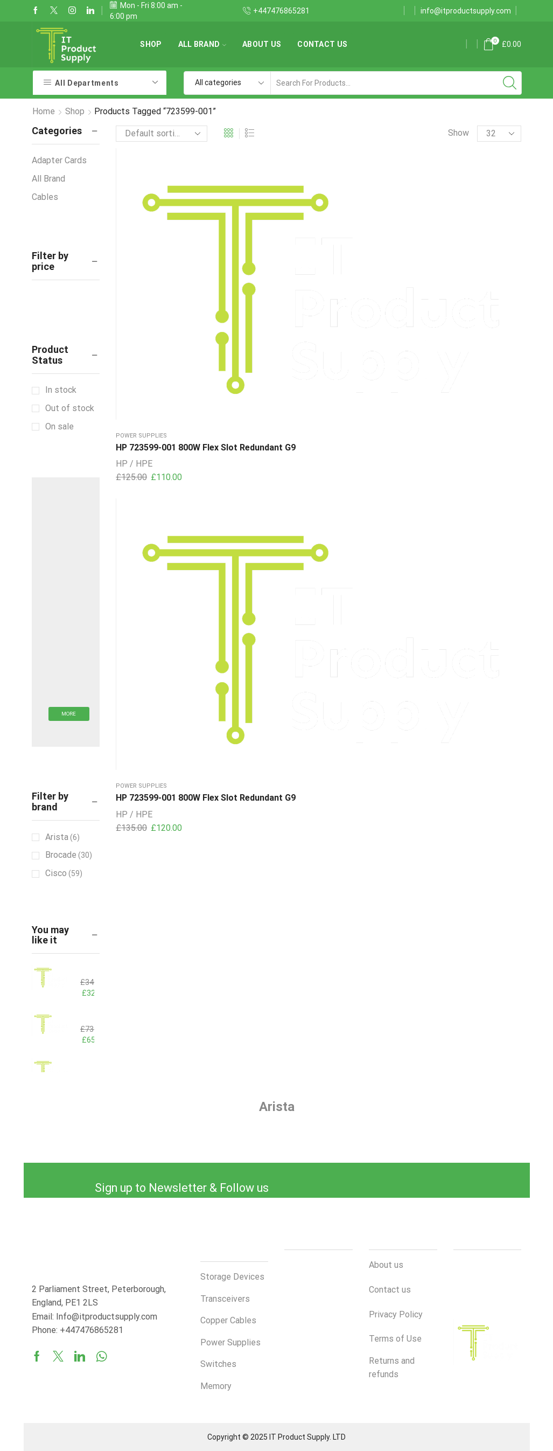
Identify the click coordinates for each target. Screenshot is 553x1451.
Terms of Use (395, 1339)
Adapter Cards (59, 160)
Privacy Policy (396, 1314)
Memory (216, 1386)
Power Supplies (141, 226)
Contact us (322, 44)
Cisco (63, 873)
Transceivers (225, 1299)
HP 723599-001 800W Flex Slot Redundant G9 (146, 251)
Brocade (68, 855)
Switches (218, 1364)
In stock (60, 390)
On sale (59, 426)
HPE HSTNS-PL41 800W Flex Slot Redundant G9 (80, 1063)
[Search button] (510, 83)
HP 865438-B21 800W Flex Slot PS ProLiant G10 (80, 970)
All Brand (202, 44)
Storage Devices (232, 1277)
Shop (151, 44)
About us (261, 44)
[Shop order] (161, 134)
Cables (45, 197)
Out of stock (69, 408)
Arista (62, 837)
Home (43, 111)
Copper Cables (228, 1320)
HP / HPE (134, 280)
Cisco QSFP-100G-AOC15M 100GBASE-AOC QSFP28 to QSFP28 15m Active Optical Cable (80, 1017)
